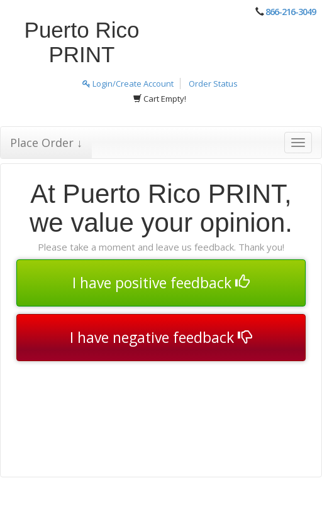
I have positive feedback (161, 283)
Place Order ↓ (46, 142)
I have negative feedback (161, 337)
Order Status (213, 83)
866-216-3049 (290, 12)
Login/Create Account (128, 83)
